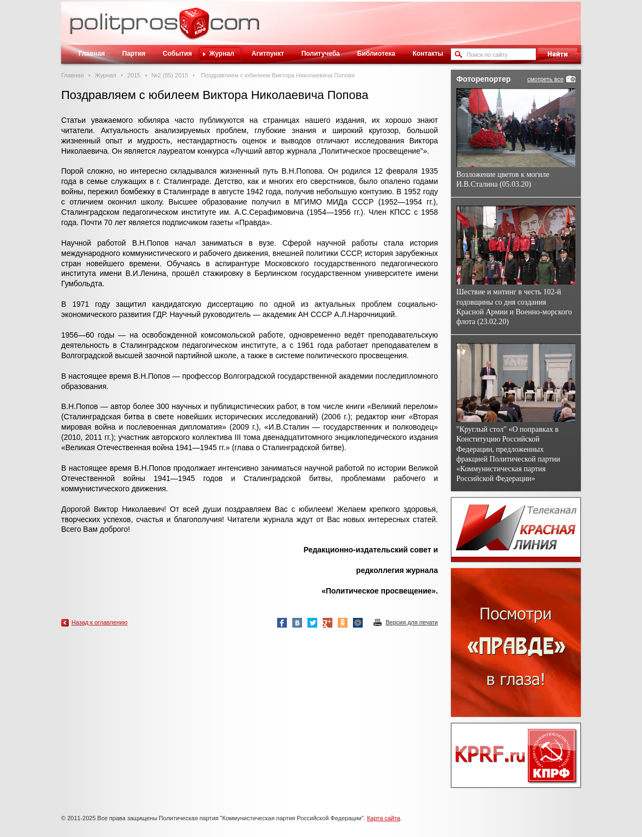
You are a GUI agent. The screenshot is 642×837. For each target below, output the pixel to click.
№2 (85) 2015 (170, 75)
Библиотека (376, 53)
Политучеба (321, 53)
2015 (133, 75)
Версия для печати (411, 622)
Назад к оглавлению (99, 622)
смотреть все (545, 79)
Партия (134, 53)
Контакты (427, 53)
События (177, 53)
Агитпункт (268, 53)
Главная (91, 53)
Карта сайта (383, 818)
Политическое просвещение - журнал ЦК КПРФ (194, 29)
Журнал (221, 53)
